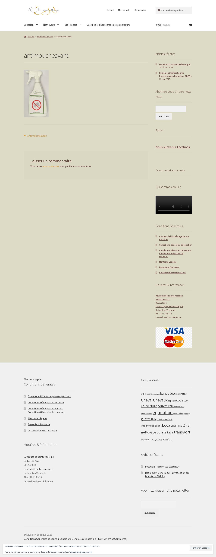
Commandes (140, 10)
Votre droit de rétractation (172, 272)
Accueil (110, 10)
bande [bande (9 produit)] (164, 393)
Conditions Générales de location (175, 244)
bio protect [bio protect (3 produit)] (181, 393)
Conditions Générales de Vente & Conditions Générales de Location (175, 253)
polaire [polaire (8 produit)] (161, 432)
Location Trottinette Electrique (174, 64)
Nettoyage (49, 24)
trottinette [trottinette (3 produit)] (147, 439)
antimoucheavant (45, 36)
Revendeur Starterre (169, 267)
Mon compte (124, 10)
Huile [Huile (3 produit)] (154, 419)
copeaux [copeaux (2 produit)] (172, 400)
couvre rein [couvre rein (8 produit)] (166, 406)
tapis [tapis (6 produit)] (170, 432)
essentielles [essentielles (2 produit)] (178, 413)
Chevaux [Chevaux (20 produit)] (160, 400)
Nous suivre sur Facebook (173, 147)
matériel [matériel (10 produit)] (184, 425)
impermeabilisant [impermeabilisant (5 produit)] (151, 425)
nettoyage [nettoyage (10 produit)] (148, 432)
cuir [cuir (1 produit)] (175, 407)
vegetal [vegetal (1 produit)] (155, 440)
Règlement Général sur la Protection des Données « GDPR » (175, 74)
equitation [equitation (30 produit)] (163, 412)
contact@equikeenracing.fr (169, 306)
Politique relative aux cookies (80, 552)
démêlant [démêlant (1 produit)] (180, 407)
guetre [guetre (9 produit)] (146, 419)
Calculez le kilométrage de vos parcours (108, 24)
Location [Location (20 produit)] (169, 425)
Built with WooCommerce (112, 538)
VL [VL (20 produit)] (170, 439)
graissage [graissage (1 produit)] (187, 414)
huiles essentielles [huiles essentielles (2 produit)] (164, 419)
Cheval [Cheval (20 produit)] (147, 400)
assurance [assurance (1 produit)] (156, 394)
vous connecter (51, 166)
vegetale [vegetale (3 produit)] (163, 439)
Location (29, 24)
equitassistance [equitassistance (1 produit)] (146, 414)
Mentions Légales (167, 261)
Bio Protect (71, 24)
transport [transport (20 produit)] (182, 432)
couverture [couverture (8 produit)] (149, 406)
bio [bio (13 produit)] (172, 393)
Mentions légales (33, 379)
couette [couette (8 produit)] (182, 400)
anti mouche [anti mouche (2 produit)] (146, 394)
